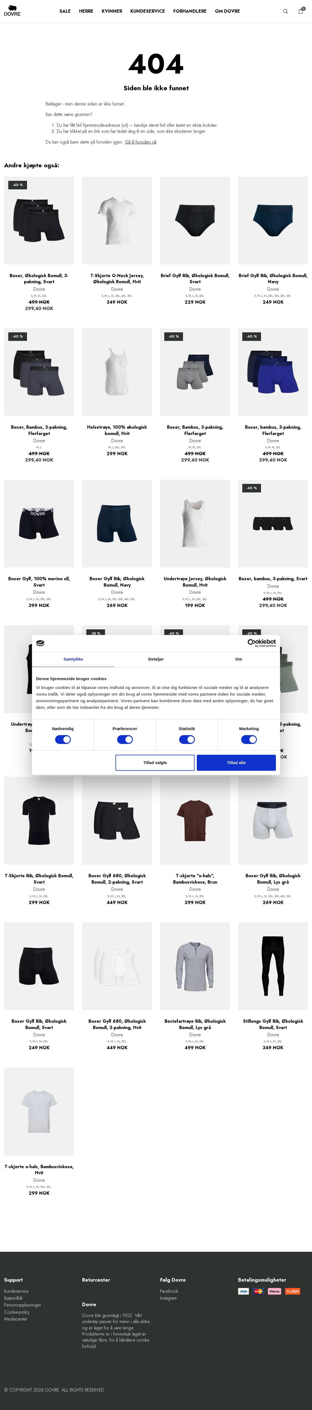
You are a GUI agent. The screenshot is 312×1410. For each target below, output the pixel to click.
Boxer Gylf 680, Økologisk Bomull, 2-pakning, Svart (117, 879)
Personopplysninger (22, 1305)
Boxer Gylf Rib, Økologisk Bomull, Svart (39, 1024)
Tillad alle (236, 762)
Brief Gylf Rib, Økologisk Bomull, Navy (273, 279)
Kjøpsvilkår (13, 1298)
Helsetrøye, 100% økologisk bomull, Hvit (117, 430)
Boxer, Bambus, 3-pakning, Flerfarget (39, 430)
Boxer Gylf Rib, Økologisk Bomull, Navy (117, 582)
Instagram (168, 1298)
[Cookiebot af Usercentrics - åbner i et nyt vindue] (252, 643)
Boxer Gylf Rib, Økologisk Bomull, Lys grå (273, 879)
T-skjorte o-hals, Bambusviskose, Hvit (39, 1170)
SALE (65, 11)
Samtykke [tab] (73, 659)
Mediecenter (15, 1319)
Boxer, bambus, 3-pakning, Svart (273, 579)
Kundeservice (147, 11)
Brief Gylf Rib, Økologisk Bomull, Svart (195, 279)
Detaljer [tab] (156, 659)
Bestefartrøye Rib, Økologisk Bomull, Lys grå (195, 1024)
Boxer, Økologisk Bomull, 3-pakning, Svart (39, 279)
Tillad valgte (155, 762)
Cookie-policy (16, 1312)
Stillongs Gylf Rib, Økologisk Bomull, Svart (273, 1024)
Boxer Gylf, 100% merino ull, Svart (39, 582)
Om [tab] (238, 659)
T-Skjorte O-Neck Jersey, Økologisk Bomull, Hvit (117, 279)
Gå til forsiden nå (140, 142)
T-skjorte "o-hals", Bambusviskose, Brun (195, 879)
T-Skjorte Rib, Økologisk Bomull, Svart (39, 879)
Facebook (169, 1291)
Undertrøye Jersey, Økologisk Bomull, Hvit (195, 582)
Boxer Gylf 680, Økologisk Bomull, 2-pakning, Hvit (117, 1024)
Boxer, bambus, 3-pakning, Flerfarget (273, 430)
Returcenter (96, 1280)
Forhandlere (190, 11)
